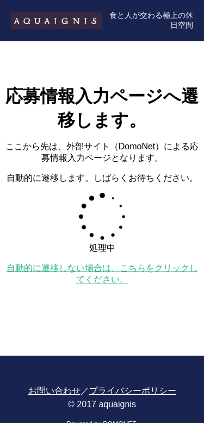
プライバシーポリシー (132, 390)
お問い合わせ (54, 390)
